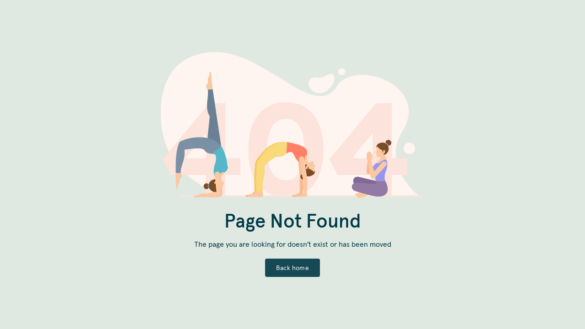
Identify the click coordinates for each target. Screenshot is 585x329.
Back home (292, 268)
